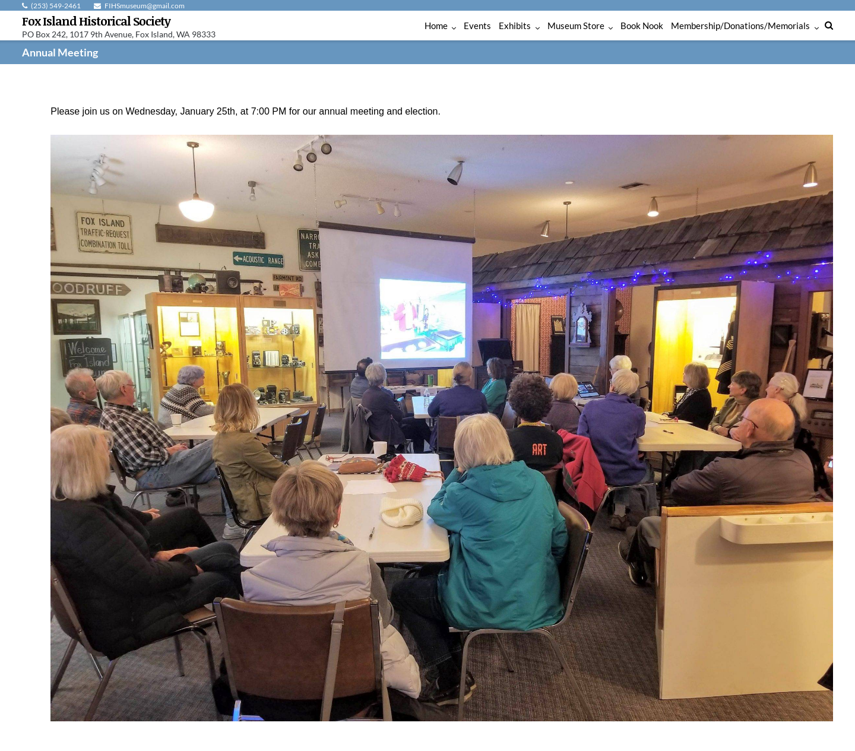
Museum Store (575, 25)
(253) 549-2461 (56, 5)
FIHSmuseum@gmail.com (144, 5)
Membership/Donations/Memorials (740, 25)
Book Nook (641, 25)
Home (436, 25)
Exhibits (515, 25)
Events (477, 25)
